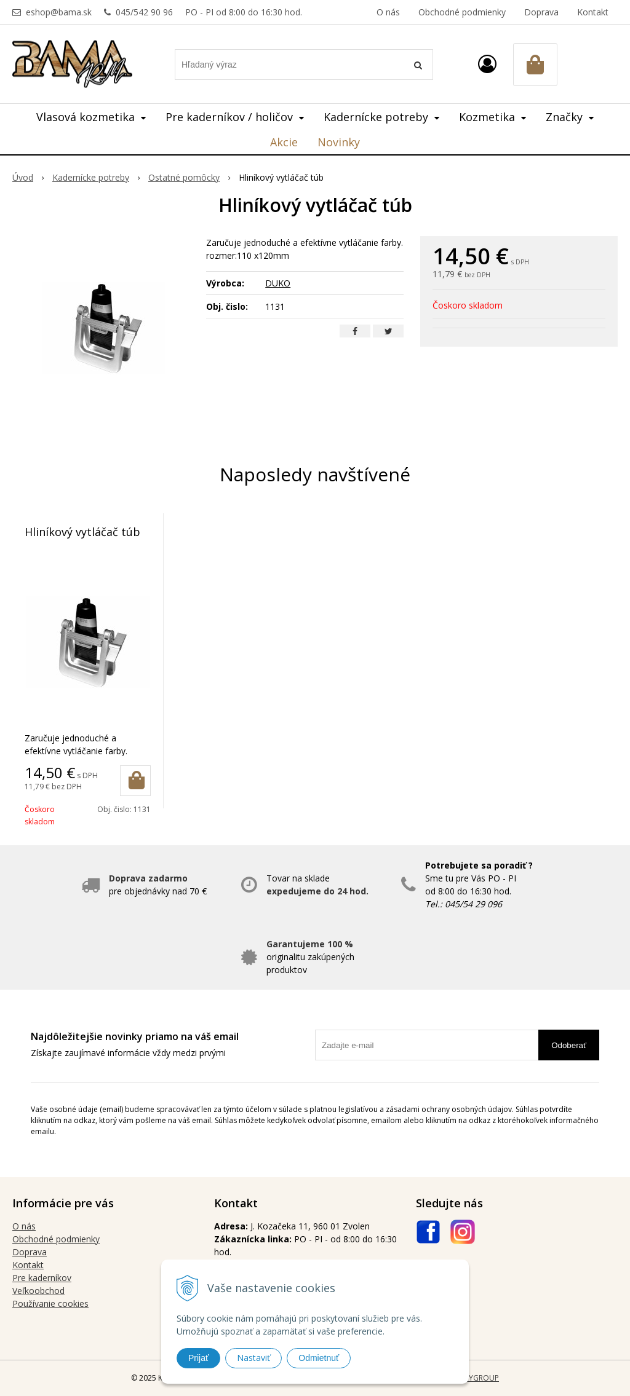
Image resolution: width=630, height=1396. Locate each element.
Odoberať (568, 1045)
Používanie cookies (50, 1303)
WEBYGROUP (476, 1378)
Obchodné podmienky (462, 12)
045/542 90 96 (144, 12)
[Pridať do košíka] (135, 780)
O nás (388, 12)
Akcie (284, 142)
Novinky (338, 142)
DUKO (277, 283)
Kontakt (592, 12)
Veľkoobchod (38, 1290)
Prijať (198, 1358)
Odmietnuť (318, 1358)
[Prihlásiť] (487, 63)
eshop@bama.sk (59, 12)
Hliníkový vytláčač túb (82, 531)
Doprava (541, 12)
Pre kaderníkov (41, 1278)
